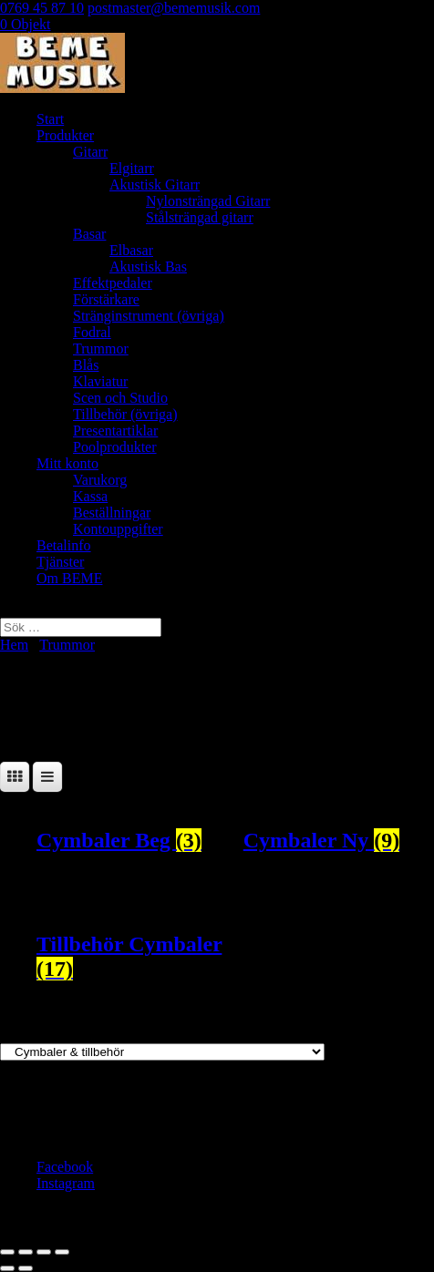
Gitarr (90, 151)
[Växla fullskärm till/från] (25, 1252)
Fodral (92, 332)
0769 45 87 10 (42, 7)
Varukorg (100, 479)
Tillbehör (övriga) (125, 414)
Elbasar (131, 250)
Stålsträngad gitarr (199, 217)
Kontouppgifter (118, 529)
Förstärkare (106, 299)
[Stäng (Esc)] (62, 1252)
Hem (14, 644)
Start (50, 119)
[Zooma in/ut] (7, 1252)
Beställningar (111, 512)
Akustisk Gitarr (154, 184)
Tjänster (60, 561)
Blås (85, 365)
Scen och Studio (120, 397)
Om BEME (69, 578)
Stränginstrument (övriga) (148, 315)
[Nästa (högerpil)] (25, 1268)
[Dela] (43, 1252)
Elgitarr (131, 168)
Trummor (101, 348)
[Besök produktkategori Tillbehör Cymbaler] (131, 956)
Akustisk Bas (148, 266)
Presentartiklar (115, 430)
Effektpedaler (112, 283)
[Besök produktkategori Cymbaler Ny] (338, 840)
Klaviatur (100, 381)
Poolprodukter (115, 447)
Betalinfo (63, 545)
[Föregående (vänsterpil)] (7, 1268)
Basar (89, 233)
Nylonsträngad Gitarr (208, 201)
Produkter (65, 135)
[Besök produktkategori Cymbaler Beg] (131, 840)
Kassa (90, 496)
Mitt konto (67, 463)
